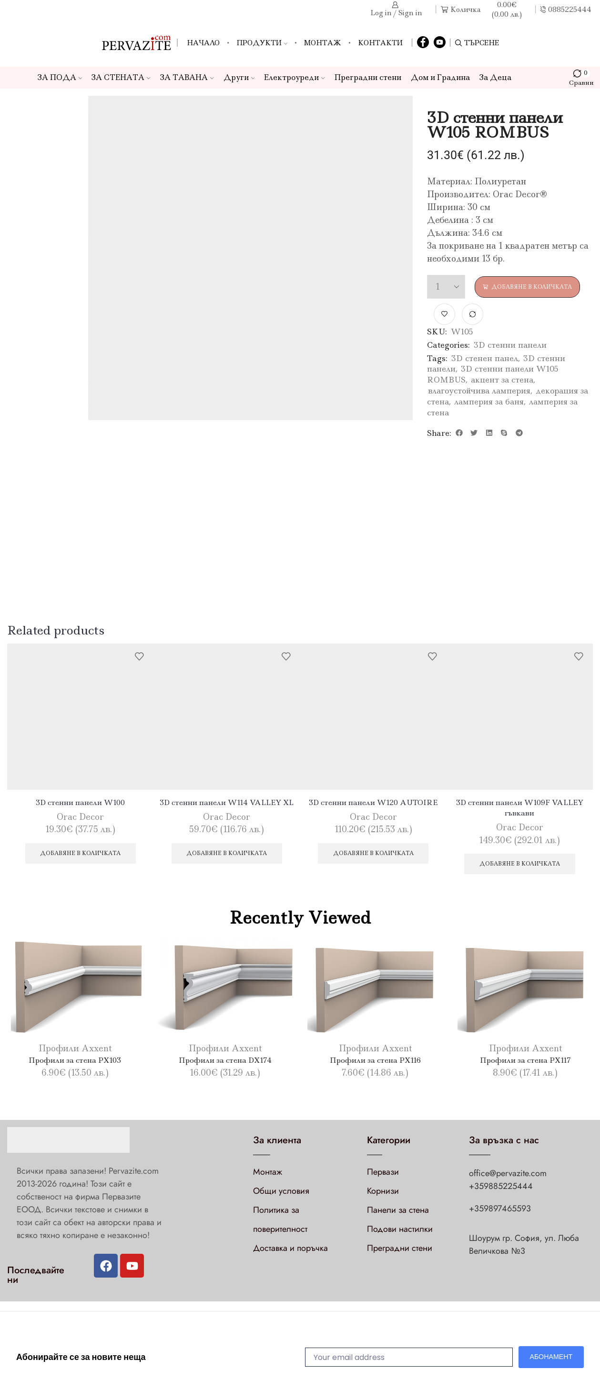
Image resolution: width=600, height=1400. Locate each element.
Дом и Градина (440, 77)
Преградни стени (368, 77)
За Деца (495, 77)
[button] (459, 433)
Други (239, 77)
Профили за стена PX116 (375, 1063)
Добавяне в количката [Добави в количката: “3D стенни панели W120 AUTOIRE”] (373, 855)
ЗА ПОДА (60, 77)
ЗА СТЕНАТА (121, 77)
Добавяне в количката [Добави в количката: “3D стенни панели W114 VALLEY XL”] (226, 855)
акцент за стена (502, 380)
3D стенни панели (510, 345)
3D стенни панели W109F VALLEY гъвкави (519, 809)
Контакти (380, 43)
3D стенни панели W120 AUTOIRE (373, 803)
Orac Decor (80, 818)
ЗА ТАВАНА (187, 77)
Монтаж (322, 43)
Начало (203, 43)
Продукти (261, 43)
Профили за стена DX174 (225, 1063)
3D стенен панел (484, 358)
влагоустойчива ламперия (479, 391)
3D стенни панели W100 (80, 803)
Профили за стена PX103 (75, 1063)
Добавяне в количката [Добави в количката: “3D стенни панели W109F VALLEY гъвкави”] (520, 866)
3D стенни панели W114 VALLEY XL (226, 803)
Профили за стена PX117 (525, 1063)
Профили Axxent (75, 1052)
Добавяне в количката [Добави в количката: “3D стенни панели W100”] (80, 855)
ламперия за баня (489, 402)
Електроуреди (294, 77)
